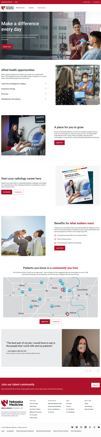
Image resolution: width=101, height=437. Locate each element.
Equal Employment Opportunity (25, 431)
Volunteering (88, 406)
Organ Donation (89, 409)
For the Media (70, 409)
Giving (86, 403)
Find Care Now (34, 403)
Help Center (33, 406)
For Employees (70, 412)
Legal (2, 431)
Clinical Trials (33, 417)
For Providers (33, 415)
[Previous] (87, 371)
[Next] (98, 371)
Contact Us (51, 412)
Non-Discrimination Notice (43, 431)
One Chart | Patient (35, 409)
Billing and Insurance (36, 412)
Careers (68, 406)
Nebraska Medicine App (55, 403)
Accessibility (10, 431)
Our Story (69, 403)
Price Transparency (76, 431)
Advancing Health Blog (54, 406)
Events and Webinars (54, 409)
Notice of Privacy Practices (60, 431)
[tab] (91, 370)
